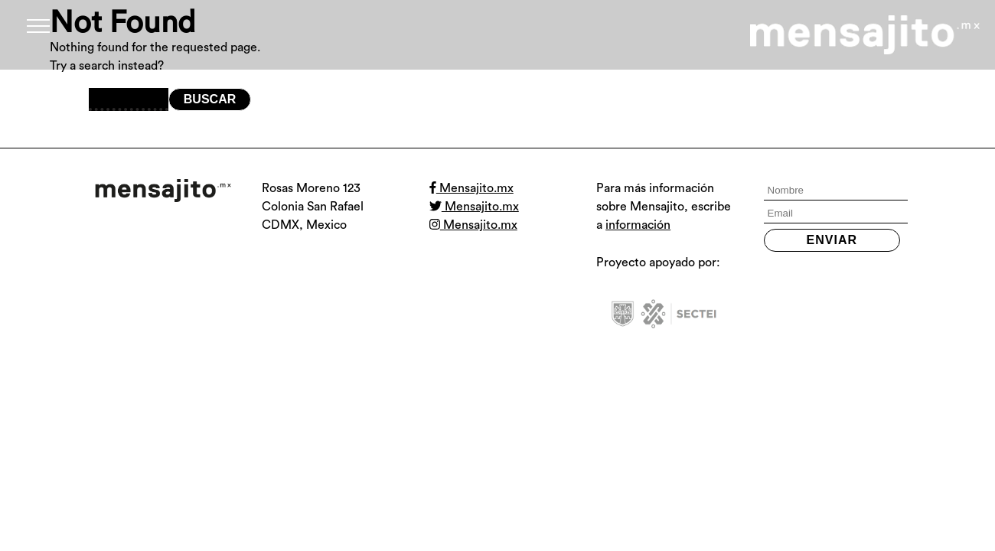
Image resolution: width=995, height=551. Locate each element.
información (637, 225)
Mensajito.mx (471, 188)
